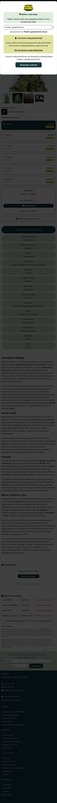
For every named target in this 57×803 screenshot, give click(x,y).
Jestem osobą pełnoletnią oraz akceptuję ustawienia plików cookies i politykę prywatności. (28, 57)
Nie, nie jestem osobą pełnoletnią (28, 50)
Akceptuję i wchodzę (28, 65)
